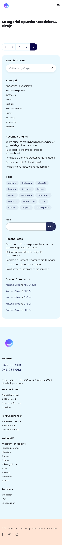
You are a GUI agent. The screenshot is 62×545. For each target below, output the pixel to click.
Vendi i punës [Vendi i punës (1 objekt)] (42, 207)
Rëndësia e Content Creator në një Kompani (30, 157)
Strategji (10, 117)
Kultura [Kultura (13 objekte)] (40, 189)
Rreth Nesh (7, 494)
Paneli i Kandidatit (11, 395)
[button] (58, 5)
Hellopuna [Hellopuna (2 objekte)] (27, 183)
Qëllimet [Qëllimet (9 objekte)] (12, 207)
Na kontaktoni (9, 503)
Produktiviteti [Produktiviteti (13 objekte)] (29, 201)
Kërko (8, 219)
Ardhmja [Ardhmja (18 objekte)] (12, 183)
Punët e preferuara (11, 403)
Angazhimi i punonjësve (19, 86)
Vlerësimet (11, 122)
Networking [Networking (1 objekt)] (26, 195)
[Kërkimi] (52, 68)
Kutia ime (6, 407)
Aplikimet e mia (9, 399)
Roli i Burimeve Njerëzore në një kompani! (28, 166)
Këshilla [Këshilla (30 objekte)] (11, 195)
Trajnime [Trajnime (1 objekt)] (26, 207)
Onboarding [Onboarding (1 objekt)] (43, 195)
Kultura (10, 104)
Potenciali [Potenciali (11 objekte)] (12, 201)
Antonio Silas (13, 284)
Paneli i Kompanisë (11, 421)
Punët (9, 113)
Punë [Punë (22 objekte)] (43, 201)
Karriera (10, 99)
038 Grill (28, 291)
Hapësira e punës (15, 90)
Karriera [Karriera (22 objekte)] (12, 189)
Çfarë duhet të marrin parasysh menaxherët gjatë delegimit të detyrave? (30, 143)
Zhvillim (10, 126)
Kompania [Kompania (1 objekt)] (26, 189)
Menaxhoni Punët (10, 429)
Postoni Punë (8, 425)
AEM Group (30, 284)
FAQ (4, 498)
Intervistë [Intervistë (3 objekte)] (42, 183)
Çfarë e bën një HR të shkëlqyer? (23, 162)
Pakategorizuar (14, 108)
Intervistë (11, 95)
